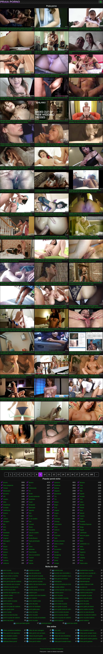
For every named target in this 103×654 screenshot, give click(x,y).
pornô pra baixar (46, 623)
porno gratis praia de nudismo (63, 609)
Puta (55, 507)
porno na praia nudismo (87, 618)
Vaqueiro (57, 491)
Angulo (56, 513)
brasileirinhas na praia (86, 570)
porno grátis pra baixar (87, 606)
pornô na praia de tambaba (37, 618)
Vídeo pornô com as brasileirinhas (38, 633)
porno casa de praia (86, 598)
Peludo (82, 507)
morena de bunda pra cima (62, 584)
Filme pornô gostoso (86, 641)
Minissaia (32, 549)
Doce (81, 510)
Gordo (56, 560)
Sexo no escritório (34, 555)
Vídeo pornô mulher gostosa (88, 639)
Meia (4, 502)
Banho (5, 555)
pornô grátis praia (34, 609)
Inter (30, 521)
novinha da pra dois (9, 590)
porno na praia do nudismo (62, 618)
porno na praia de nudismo (88, 615)
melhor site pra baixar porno (37, 584)
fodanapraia (58, 581)
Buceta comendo (59, 541)
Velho (81, 546)
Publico (5, 558)
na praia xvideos (59, 587)
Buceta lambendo (34, 496)
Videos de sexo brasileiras (62, 636)
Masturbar (32, 499)
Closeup (56, 521)
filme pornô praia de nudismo (12, 581)
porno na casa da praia (87, 612)
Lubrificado (83, 532)
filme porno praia (85, 579)
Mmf (4, 527)
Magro (56, 505)
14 (63, 474)
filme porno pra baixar (61, 579)
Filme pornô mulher (35, 641)
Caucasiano (58, 524)
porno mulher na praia (86, 609)
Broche (5, 482)
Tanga (82, 527)
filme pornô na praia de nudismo (38, 579)
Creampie (57, 535)
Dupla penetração (34, 541)
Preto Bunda (33, 552)
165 (91, 474)
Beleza (56, 502)
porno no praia (33, 620)
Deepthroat (6, 505)
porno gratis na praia (60, 606)
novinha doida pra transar (37, 590)
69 (29, 544)
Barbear (56, 488)
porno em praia (84, 604)
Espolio (82, 494)
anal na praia (7, 570)
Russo (31, 527)
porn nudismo (33, 598)
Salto (55, 538)
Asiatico (5, 499)
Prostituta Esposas (85, 524)
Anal (81, 499)
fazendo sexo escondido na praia (63, 573)
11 (49, 474)
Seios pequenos (8, 485)
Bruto (81, 560)
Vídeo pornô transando (61, 639)
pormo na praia (8, 598)
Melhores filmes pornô (10, 641)
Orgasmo (82, 552)
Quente (82, 505)
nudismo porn (33, 592)
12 (54, 474)
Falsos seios (83, 563)
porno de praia (33, 604)
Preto (56, 516)
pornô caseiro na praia (10, 601)
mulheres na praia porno (10, 587)
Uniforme (6, 563)
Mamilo (56, 552)
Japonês (31, 510)
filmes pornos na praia (35, 581)
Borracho (6, 494)
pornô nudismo (84, 620)
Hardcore (57, 482)
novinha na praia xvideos (87, 590)
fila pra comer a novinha (10, 576)
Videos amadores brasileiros (12, 630)
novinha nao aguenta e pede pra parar (12, 592)
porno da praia (58, 601)
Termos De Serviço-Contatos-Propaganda (51, 648)
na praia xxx (83, 587)
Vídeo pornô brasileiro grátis (37, 639)
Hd (29, 491)
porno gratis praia (8, 609)
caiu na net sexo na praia (11, 573)
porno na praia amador (61, 615)
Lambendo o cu (84, 544)
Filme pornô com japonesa (11, 633)
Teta (81, 491)
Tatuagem (6, 521)
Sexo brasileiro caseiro (87, 630)
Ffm (4, 544)
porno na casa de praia (10, 615)
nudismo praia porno (86, 592)
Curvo (30, 546)
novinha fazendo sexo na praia (63, 590)
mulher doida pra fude (86, 584)
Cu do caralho (33, 519)
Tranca (82, 555)
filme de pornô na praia (36, 576)
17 (77, 474)
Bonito (31, 494)
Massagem (6, 541)
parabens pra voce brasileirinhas (38, 595)
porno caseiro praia (35, 601)
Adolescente (32, 488)
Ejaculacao (57, 494)
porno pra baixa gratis (22, 623)
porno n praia (7, 612)
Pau (4, 516)
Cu (29, 485)
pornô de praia (7, 604)
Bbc (4, 524)
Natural (82, 513)
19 (86, 474)
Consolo (31, 524)
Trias (81, 485)
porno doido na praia (60, 604)
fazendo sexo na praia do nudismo (89, 573)
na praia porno (33, 587)
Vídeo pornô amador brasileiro (89, 633)
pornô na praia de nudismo (11, 618)
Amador (82, 496)
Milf (4, 496)
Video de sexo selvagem (36, 630)
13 (59, 474)
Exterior (5, 513)
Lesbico (5, 519)
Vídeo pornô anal (59, 633)
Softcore (56, 530)
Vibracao (6, 535)
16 (72, 474)
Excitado (6, 507)
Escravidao (57, 549)
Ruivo (30, 516)
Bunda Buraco (33, 538)
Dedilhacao (6, 510)
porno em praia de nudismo (11, 606)
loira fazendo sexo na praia (11, 584)
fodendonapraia (84, 581)
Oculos (5, 549)
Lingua (31, 560)
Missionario (6, 491)
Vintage (56, 563)
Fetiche (31, 563)
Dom (55, 532)
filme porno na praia (9, 579)
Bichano (82, 482)
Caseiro (82, 516)
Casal (81, 519)
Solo (30, 513)
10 (45, 474)
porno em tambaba (34, 606)
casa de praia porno (35, 573)
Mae (4, 530)
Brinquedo (32, 505)
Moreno (31, 482)
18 (82, 474)
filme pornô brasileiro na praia (63, 576)
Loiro (81, 488)
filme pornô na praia (86, 576)
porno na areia (33, 612)
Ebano (31, 535)
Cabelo (82, 549)
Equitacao (57, 485)
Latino (82, 538)
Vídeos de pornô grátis (36, 636)
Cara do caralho (34, 532)
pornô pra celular (72, 623)
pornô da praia (84, 601)
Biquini (5, 546)
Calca (81, 502)
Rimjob (56, 558)
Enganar (5, 538)
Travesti (31, 558)
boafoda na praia (34, 570)
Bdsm (81, 541)
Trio (55, 499)
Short (56, 527)
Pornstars (57, 519)
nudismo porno (58, 592)
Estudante (32, 530)
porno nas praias (8, 620)
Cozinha (5, 560)
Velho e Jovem (58, 544)
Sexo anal (57, 630)
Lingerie (56, 510)
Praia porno (10, 1)
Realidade (6, 532)
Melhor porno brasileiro (10, 639)
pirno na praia (58, 595)
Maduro (5, 552)
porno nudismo (58, 620)
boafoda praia (58, 570)
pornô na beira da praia (61, 612)
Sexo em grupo (84, 535)
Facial (30, 502)
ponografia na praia (86, 595)
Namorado (32, 507)
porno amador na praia (61, 598)
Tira (55, 496)
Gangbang (57, 555)
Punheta (82, 521)
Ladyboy (82, 558)
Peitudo (5, 488)
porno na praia (33, 615)
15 (68, 474)
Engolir (82, 530)
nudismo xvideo (8, 595)
